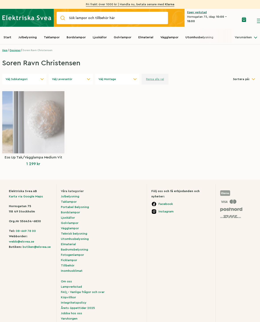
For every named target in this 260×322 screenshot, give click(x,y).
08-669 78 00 (26, 231)
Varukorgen (69, 318)
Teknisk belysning (74, 233)
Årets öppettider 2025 (78, 308)
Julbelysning (27, 37)
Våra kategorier (72, 191)
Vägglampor (169, 37)
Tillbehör (67, 265)
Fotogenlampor (72, 254)
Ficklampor (69, 260)
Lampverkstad (71, 286)
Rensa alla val (155, 79)
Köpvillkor (68, 297)
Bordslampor (76, 37)
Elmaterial (145, 37)
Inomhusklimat (72, 270)
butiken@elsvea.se (37, 247)
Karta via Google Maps (26, 196)
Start (7, 37)
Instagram (165, 211)
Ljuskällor (100, 37)
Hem (5, 50)
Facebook (165, 204)
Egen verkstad (197, 12)
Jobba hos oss (71, 313)
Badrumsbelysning (74, 249)
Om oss (66, 281)
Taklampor (52, 37)
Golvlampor (122, 37)
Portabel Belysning (75, 207)
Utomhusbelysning (199, 37)
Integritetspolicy (74, 302)
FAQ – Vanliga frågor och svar (82, 292)
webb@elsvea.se (21, 241)
